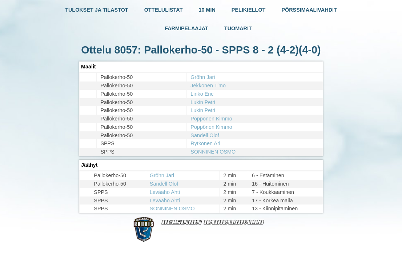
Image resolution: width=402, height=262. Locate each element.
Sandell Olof (204, 135)
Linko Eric (201, 94)
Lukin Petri (202, 102)
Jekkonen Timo (208, 85)
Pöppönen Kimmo (211, 119)
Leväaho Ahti (165, 192)
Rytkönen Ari (205, 143)
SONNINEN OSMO (213, 152)
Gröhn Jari (202, 77)
